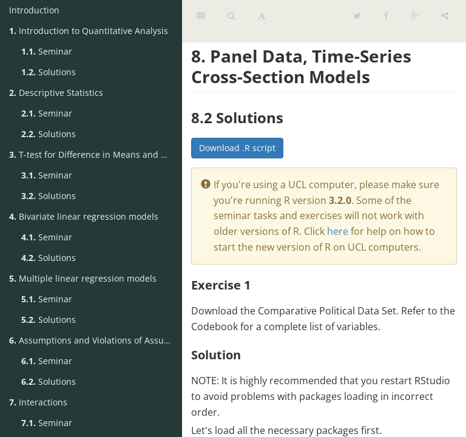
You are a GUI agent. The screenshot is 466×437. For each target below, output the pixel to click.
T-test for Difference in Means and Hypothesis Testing (95, 154)
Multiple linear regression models (83, 278)
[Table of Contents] (201, 15)
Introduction (34, 10)
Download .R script (237, 148)
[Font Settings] (261, 15)
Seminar (46, 51)
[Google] (414, 15)
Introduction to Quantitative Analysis (88, 30)
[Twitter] (357, 15)
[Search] (231, 15)
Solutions (48, 72)
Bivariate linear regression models (83, 216)
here (337, 231)
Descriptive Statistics (56, 92)
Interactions (38, 402)
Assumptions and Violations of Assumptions (95, 340)
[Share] (444, 15)
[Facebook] (386, 15)
